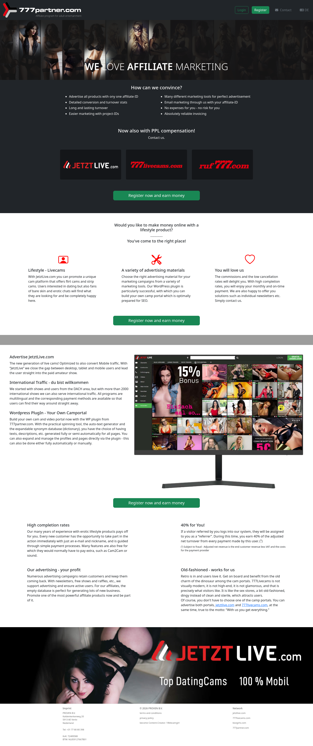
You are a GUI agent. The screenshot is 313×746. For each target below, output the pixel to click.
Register (260, 10)
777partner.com (241, 727)
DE (304, 10)
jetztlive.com (225, 605)
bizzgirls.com (239, 722)
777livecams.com (254, 605)
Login (242, 10)
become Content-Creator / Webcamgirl (159, 722)
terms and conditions (151, 712)
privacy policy (147, 717)
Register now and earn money (156, 195)
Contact (283, 10)
